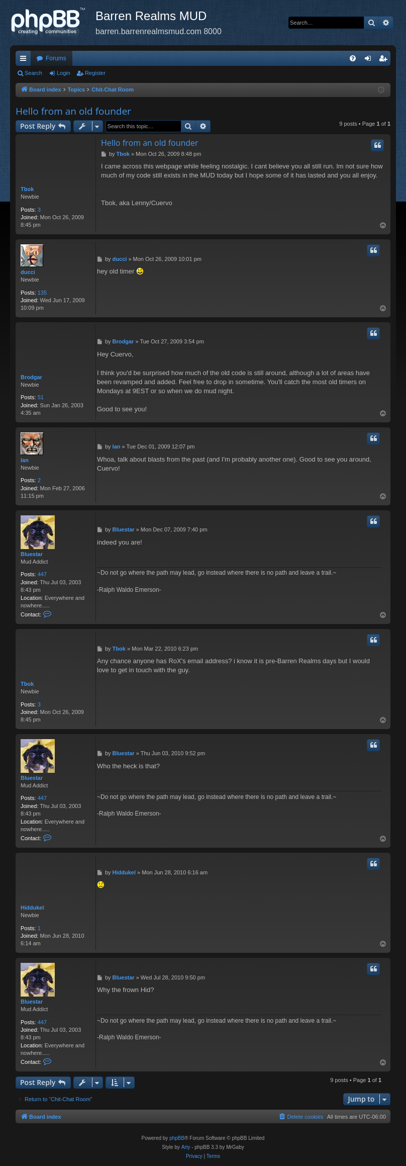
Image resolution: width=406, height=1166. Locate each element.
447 (42, 574)
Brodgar (31, 377)
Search (33, 73)
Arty (185, 1147)
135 (42, 293)
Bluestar (32, 554)
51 (41, 397)
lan (25, 460)
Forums (56, 58)
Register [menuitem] (385, 60)
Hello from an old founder (73, 111)
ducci (28, 272)
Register (95, 73)
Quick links (25, 60)
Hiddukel (32, 908)
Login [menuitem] (370, 60)
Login (63, 73)
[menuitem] (352, 58)
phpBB (176, 1138)
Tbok (27, 189)
